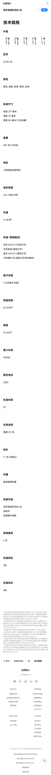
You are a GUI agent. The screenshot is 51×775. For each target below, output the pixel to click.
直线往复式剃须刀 (13, 697)
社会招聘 (37, 728)
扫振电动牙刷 (13, 701)
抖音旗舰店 (38, 705)
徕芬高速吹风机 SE (12, 10)
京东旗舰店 (38, 701)
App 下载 (13, 724)
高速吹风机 (18, 661)
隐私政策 (25, 772)
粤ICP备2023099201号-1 (25, 763)
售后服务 (13, 721)
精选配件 (13, 705)
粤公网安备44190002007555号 (25, 754)
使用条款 (25, 767)
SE (29, 661)
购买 (44, 10)
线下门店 (37, 709)
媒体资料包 (38, 736)
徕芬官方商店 (38, 694)
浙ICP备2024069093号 (25, 758)
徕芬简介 (37, 721)
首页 (6, 661)
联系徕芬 (37, 724)
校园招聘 (37, 732)
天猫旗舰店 (38, 697)
